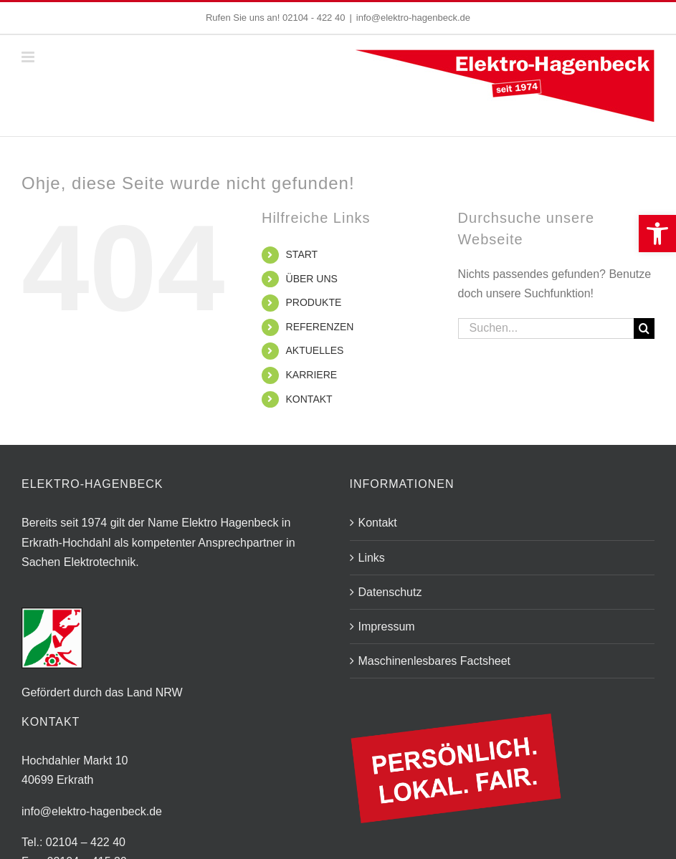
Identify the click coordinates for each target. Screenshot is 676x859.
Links (371, 558)
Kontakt (377, 523)
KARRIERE (312, 374)
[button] (657, 233)
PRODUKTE (314, 302)
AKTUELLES (315, 350)
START (302, 254)
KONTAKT (309, 399)
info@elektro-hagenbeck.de (413, 17)
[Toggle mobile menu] (29, 56)
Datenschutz (390, 592)
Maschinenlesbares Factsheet (434, 661)
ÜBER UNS (312, 278)
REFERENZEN (320, 326)
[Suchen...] (546, 328)
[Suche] (644, 328)
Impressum (386, 626)
